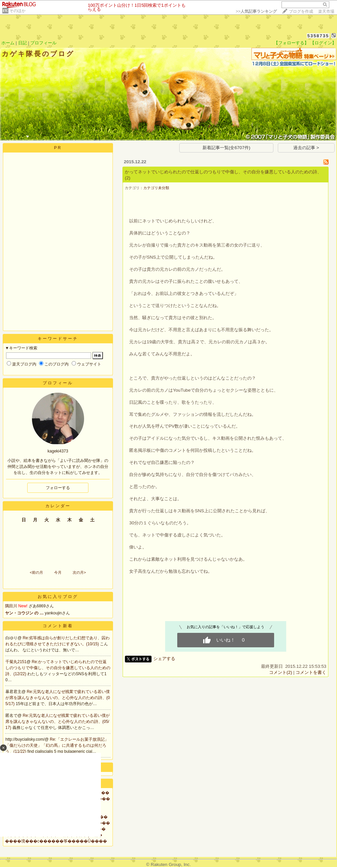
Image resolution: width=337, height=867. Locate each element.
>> (256, 11)
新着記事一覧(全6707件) (226, 147)
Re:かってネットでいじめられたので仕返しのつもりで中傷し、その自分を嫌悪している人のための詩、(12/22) (57, 667)
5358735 (318, 35)
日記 (22, 42)
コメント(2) (280, 672)
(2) (127, 177)
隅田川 (11, 606)
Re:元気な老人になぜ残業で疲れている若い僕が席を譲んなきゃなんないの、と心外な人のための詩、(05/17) (57, 697)
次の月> (79, 572)
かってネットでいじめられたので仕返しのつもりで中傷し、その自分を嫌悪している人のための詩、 (223, 171)
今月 (58, 572)
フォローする (58, 487)
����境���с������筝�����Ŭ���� (56, 841)
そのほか (17, 10)
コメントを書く (311, 672)
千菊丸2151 (16, 661)
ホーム (7, 42)
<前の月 (36, 572)
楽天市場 (326, 11)
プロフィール (43, 42)
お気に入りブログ (58, 596)
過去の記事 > (306, 147)
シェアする (164, 658)
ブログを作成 (301, 11)
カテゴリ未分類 (156, 188)
